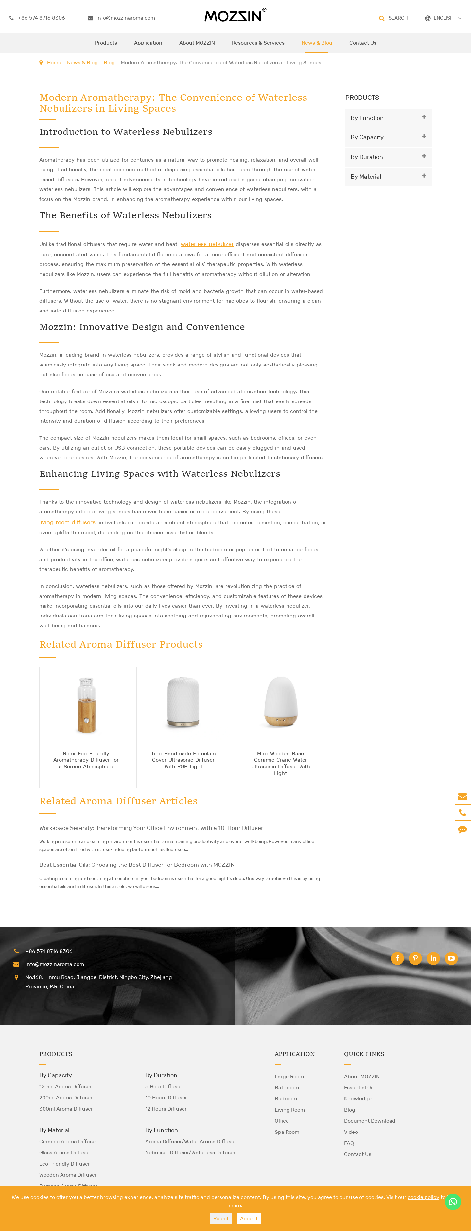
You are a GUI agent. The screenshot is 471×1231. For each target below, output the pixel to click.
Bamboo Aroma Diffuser (68, 1186)
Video (351, 1132)
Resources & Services (258, 46)
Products (106, 46)
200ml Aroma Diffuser (66, 1098)
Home (54, 63)
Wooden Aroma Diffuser (68, 1175)
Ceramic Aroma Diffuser (68, 1141)
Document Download (369, 1121)
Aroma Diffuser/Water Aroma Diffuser (190, 1141)
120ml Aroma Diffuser (65, 1086)
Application (148, 46)
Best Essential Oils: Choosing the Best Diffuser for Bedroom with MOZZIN (137, 864)
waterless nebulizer (207, 244)
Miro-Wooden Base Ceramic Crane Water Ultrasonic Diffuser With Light (280, 763)
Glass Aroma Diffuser (64, 1153)
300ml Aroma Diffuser (66, 1109)
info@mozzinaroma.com (121, 18)
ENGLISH (444, 18)
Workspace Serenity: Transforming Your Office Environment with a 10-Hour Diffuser (151, 827)
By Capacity (367, 137)
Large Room (289, 1076)
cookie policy (423, 1197)
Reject (221, 1218)
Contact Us (362, 46)
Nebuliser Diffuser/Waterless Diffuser (190, 1153)
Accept (249, 1218)
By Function (367, 118)
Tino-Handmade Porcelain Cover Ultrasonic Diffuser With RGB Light (183, 760)
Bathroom (287, 1087)
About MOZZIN (197, 46)
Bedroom (286, 1099)
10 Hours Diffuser (166, 1098)
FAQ (349, 1143)
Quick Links (364, 1054)
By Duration (367, 157)
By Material (366, 176)
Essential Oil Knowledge (359, 1093)
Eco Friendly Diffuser (64, 1164)
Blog (109, 63)
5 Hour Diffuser (163, 1086)
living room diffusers (67, 522)
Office (282, 1121)
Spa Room (287, 1132)
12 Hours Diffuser (166, 1109)
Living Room (290, 1110)
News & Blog (317, 46)
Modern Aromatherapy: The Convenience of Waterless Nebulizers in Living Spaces (221, 63)
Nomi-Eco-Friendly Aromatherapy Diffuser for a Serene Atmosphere (86, 760)
